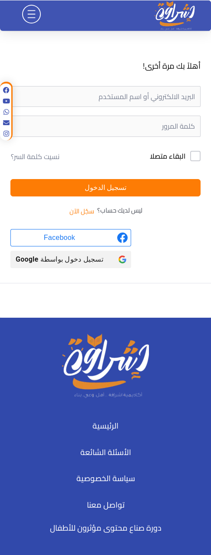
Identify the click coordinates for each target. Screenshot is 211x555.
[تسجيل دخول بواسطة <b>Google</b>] (70, 259)
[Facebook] (70, 237)
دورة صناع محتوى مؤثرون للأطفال (106, 528)
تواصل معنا (106, 505)
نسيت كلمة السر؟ (35, 156)
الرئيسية (105, 426)
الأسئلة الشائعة (105, 452)
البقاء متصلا (167, 156)
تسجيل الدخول (105, 187)
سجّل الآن (81, 211)
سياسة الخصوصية (105, 478)
